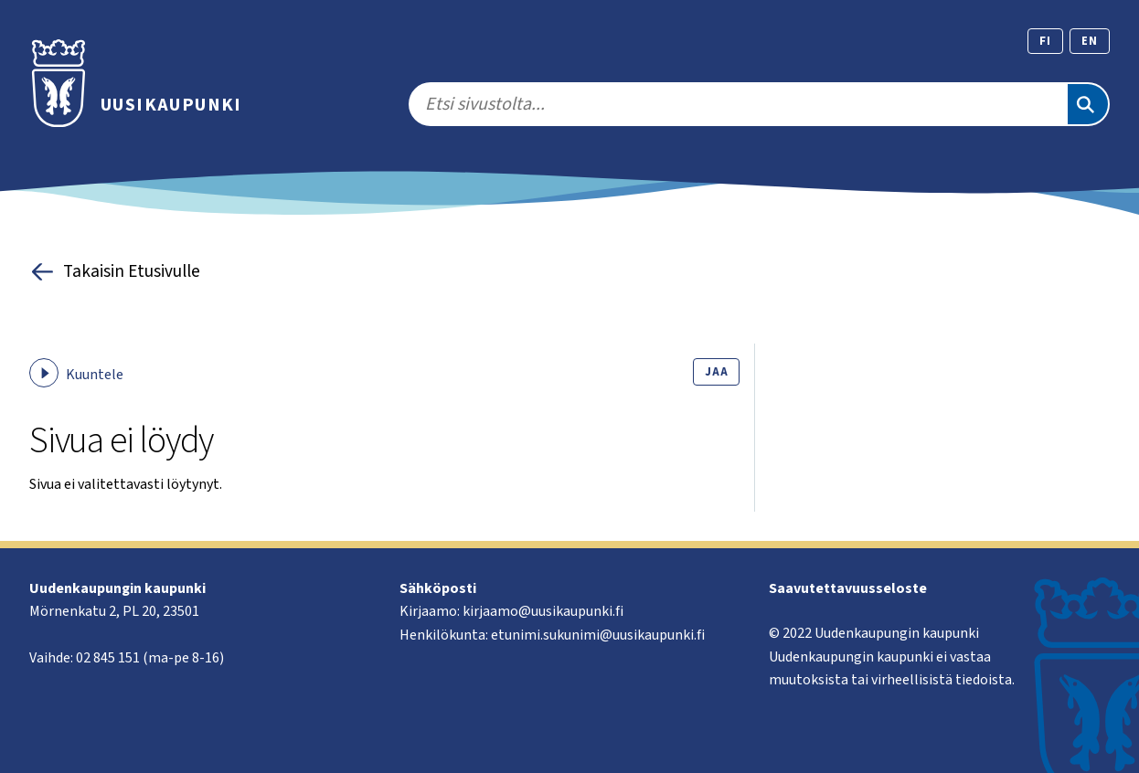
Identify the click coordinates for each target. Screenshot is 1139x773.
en (1089, 41)
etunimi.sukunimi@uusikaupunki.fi (598, 635)
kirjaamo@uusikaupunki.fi (543, 611)
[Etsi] (1088, 104)
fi (1045, 41)
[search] (737, 104)
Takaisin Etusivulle (114, 272)
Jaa (716, 372)
